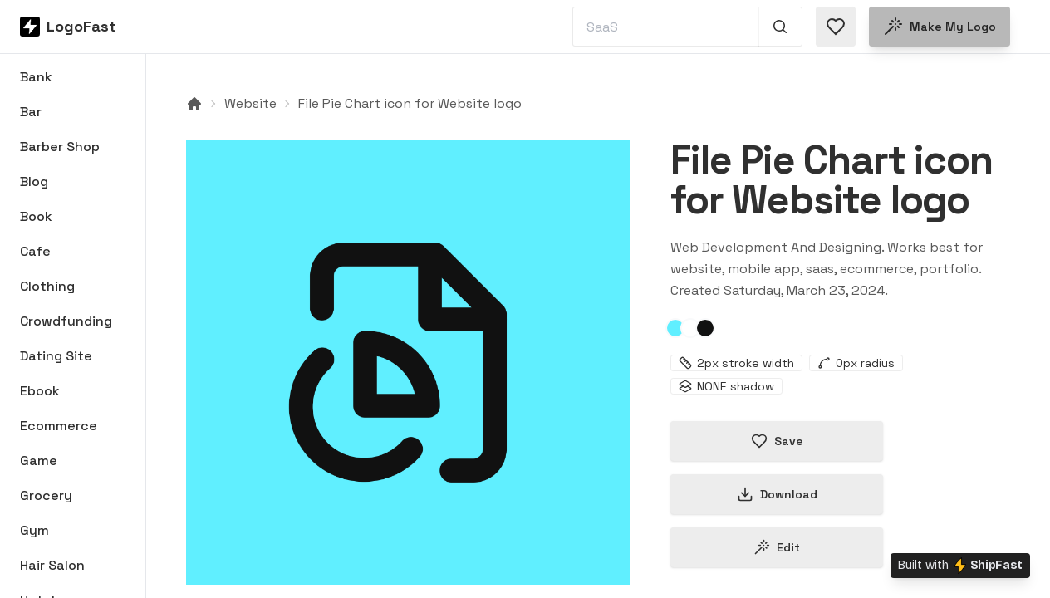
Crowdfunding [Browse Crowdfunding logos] (66, 321)
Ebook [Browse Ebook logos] (40, 390)
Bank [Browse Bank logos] (36, 77)
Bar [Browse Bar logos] (31, 111)
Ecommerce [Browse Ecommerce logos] (58, 425)
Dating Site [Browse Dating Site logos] (56, 356)
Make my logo (939, 27)
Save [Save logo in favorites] (777, 441)
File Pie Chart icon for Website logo (410, 103)
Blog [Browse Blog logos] (34, 181)
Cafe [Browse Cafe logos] (35, 251)
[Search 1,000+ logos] (780, 27)
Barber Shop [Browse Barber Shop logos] (60, 146)
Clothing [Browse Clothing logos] (47, 286)
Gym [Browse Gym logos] (34, 530)
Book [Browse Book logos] (36, 216)
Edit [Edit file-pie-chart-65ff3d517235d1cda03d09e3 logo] (776, 547)
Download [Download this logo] (777, 494)
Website (250, 103)
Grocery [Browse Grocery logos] (46, 495)
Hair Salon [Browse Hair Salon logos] (52, 565)
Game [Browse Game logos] (38, 460)
